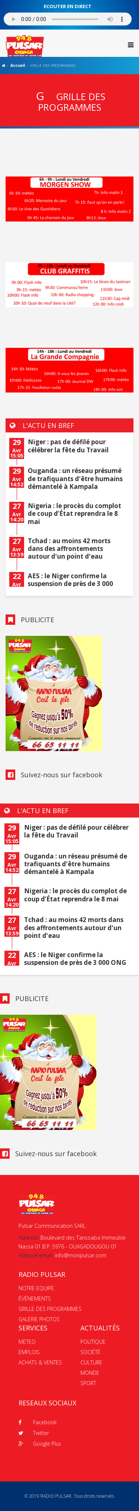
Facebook (38, 1422)
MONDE (89, 1372)
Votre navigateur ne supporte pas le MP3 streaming (68, 19)
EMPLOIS (29, 1352)
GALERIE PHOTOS (39, 1319)
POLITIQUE (93, 1341)
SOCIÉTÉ (90, 1352)
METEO (27, 1341)
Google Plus (40, 1443)
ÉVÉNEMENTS (35, 1298)
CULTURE (91, 1362)
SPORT (88, 1383)
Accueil (17, 65)
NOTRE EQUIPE (36, 1288)
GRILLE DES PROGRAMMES (50, 1308)
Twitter (34, 1432)
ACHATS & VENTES (40, 1362)
